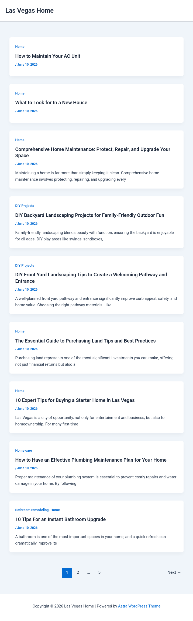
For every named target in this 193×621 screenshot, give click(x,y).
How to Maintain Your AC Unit (47, 56)
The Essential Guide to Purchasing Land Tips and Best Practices (85, 341)
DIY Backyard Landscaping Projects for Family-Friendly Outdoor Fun (89, 215)
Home (19, 47)
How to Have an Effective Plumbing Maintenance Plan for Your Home (90, 460)
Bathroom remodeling (32, 510)
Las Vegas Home (29, 10)
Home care (23, 450)
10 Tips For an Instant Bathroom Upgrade (60, 519)
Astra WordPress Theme (139, 606)
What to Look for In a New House (51, 102)
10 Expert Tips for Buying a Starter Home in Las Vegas (75, 400)
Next (174, 572)
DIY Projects (24, 206)
